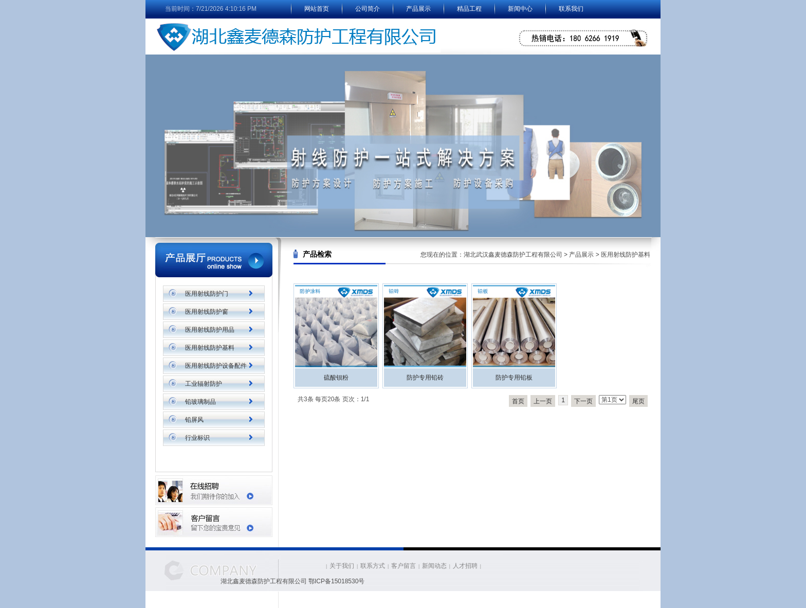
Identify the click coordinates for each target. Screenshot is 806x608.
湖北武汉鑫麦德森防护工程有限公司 (513, 254)
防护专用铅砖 (425, 377)
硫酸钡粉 (336, 377)
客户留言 (403, 565)
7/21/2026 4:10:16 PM (226, 8)
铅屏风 (194, 419)
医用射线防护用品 (209, 329)
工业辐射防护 (203, 383)
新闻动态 (434, 565)
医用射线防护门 (206, 293)
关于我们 (341, 565)
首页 (518, 401)
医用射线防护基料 (209, 347)
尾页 (638, 401)
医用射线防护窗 (206, 311)
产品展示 (418, 8)
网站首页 (316, 8)
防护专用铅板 (514, 377)
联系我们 (571, 8)
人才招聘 (465, 565)
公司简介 (367, 8)
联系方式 (372, 565)
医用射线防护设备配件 (216, 365)
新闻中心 (520, 8)
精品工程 (469, 8)
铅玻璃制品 (200, 401)
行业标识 (197, 437)
